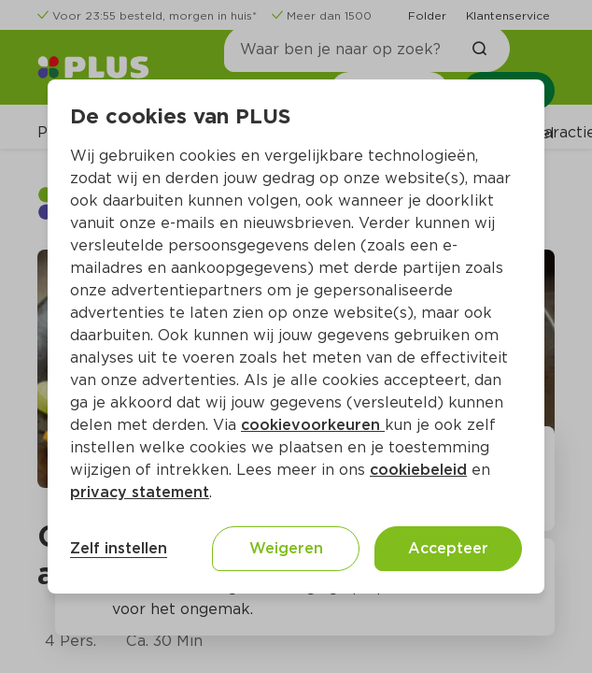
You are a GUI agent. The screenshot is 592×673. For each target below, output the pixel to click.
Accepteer (448, 548)
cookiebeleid (418, 470)
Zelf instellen (118, 548)
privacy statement (139, 492)
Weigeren (286, 548)
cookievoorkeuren (313, 425)
